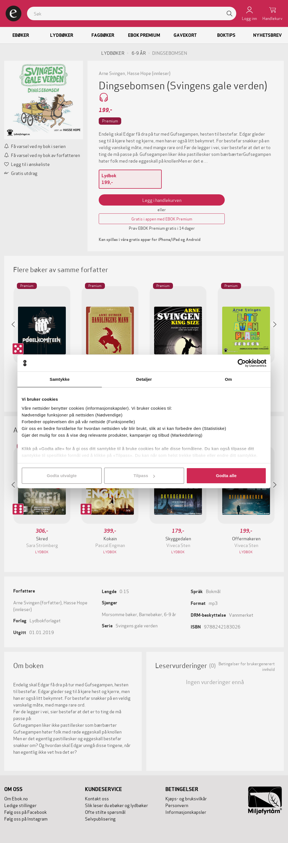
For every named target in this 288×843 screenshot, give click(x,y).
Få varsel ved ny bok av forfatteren (42, 155)
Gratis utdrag (20, 173)
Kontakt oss (97, 798)
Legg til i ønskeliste (27, 164)
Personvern (176, 805)
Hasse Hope (139, 73)
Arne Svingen (112, 73)
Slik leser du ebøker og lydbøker (116, 805)
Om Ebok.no (16, 798)
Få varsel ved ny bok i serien (35, 146)
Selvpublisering (100, 818)
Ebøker (20, 35)
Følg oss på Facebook (25, 811)
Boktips (226, 35)
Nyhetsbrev (267, 35)
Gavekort (185, 35)
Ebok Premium (144, 35)
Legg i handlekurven (161, 200)
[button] (16, 340)
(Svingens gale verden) (217, 84)
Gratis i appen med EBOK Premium (161, 219)
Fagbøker (102, 35)
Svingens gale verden (137, 625)
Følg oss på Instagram (26, 818)
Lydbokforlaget (45, 620)
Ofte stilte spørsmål (105, 811)
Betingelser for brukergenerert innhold (247, 666)
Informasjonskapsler (185, 811)
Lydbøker (61, 35)
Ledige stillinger (20, 805)
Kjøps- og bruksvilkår (186, 798)
